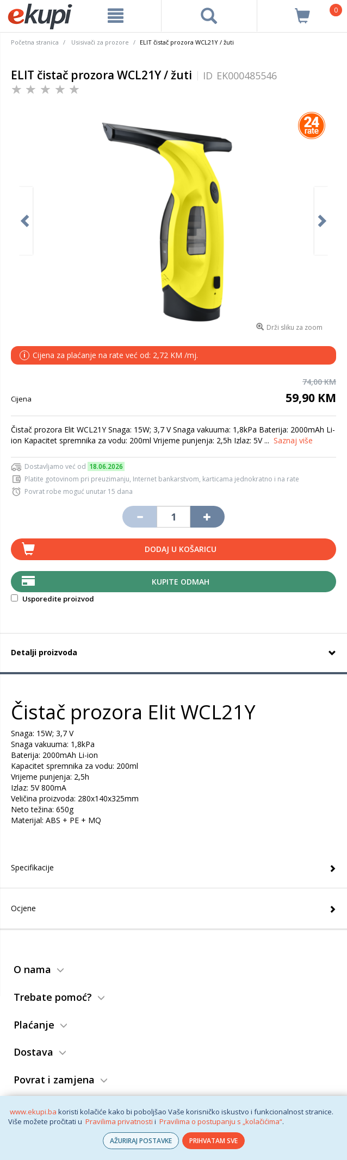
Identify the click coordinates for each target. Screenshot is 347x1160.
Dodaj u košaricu (180, 549)
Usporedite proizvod (52, 599)
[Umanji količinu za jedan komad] (139, 517)
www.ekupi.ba (33, 1112)
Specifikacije (32, 867)
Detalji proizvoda (44, 652)
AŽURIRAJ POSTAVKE (141, 1140)
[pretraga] (209, 16)
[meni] (116, 16)
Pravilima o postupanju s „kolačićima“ (220, 1121)
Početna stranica (35, 42)
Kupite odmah (180, 581)
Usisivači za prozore (100, 42)
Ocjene (23, 908)
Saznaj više (293, 440)
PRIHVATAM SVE (213, 1140)
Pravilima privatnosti (119, 1121)
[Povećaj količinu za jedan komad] (207, 517)
